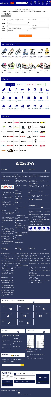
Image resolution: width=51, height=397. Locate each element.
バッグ (3, 106)
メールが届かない (39, 306)
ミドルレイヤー (10, 99)
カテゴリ (35, 3)
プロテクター (41, 90)
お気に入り (43, 3)
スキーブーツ (10, 90)
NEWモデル (47, 106)
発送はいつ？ (22, 306)
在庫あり (10, 28)
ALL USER (11, 19)
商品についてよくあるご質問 (42, 313)
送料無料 (15, 28)
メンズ (16, 19)
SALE (20, 28)
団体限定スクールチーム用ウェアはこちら (24, 381)
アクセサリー (35, 106)
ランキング (39, 3)
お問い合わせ (44, 377)
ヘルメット (35, 90)
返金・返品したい (17, 346)
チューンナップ (47, 91)
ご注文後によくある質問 (24, 313)
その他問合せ (22, 321)
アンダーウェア (16, 99)
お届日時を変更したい (6, 344)
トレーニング (41, 106)
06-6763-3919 (21, 374)
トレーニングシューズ (16, 107)
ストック (16, 90)
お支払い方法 (5, 306)
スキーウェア (3, 98)
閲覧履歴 (47, 3)
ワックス (47, 98)
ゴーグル (22, 90)
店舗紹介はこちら (7, 384)
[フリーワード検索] (17, 26)
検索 (27, 3)
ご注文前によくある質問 (7, 313)
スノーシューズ (10, 107)
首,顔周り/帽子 (41, 98)
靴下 (34, 98)
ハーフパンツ (28, 98)
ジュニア (9, 20)
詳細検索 (31, 3)
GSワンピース (22, 98)
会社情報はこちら (7, 381)
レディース (21, 19)
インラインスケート (22, 107)
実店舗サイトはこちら (42, 382)
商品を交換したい (17, 338)
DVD (28, 106)
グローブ (28, 90)
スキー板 (4, 90)
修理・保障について (6, 321)
